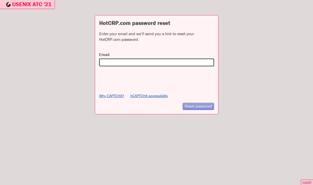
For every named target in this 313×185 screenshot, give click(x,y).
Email (104, 54)
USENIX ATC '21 (32, 4)
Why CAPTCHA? (111, 95)
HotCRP (306, 182)
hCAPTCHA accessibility (149, 95)
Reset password (198, 106)
